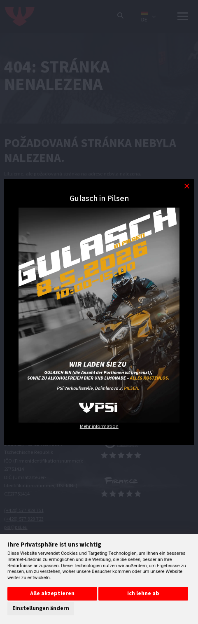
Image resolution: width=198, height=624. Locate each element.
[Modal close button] (186, 186)
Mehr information (99, 426)
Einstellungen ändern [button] (40, 608)
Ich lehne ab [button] (143, 593)
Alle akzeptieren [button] (52, 593)
